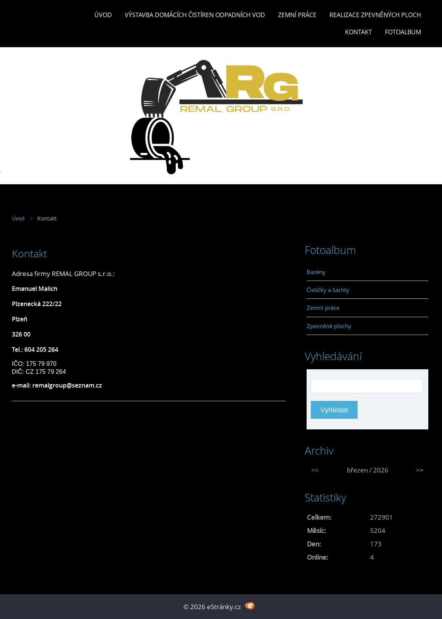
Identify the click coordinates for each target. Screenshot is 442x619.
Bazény (316, 272)
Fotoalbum (403, 32)
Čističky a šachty (328, 290)
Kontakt (358, 32)
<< (315, 470)
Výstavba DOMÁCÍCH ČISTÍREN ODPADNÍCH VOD (195, 15)
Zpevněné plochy (329, 326)
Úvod (103, 15)
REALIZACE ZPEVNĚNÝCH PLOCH (375, 15)
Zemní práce (297, 15)
